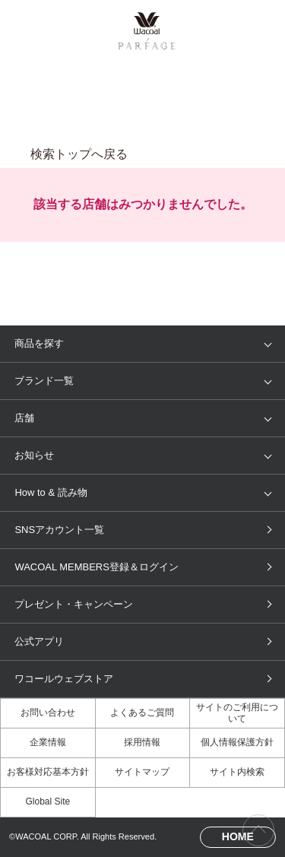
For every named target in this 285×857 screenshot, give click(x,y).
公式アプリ (39, 641)
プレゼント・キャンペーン (73, 604)
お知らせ (34, 455)
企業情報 (48, 742)
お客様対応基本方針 (48, 772)
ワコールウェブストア (63, 678)
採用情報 (142, 742)
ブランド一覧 (44, 380)
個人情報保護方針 (237, 742)
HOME (238, 836)
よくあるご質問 (142, 712)
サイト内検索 (237, 772)
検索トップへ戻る (79, 154)
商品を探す (39, 343)
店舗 (24, 418)
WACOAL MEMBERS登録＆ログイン (96, 567)
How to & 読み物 (50, 492)
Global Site (47, 801)
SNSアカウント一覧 (59, 529)
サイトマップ (142, 772)
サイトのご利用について (237, 713)
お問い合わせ (48, 712)
